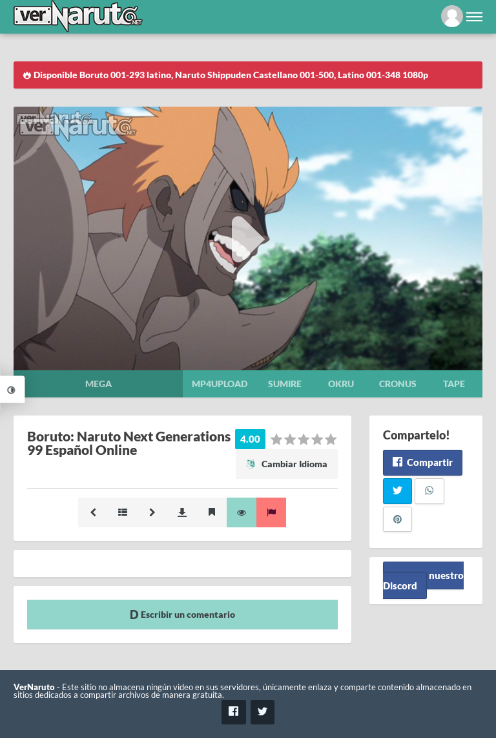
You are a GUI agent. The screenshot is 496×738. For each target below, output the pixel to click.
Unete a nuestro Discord (423, 580)
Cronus (398, 383)
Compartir (423, 462)
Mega (98, 383)
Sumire (285, 383)
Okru (341, 383)
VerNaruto (34, 687)
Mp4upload (219, 383)
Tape (454, 383)
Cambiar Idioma (286, 463)
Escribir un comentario (182, 614)
